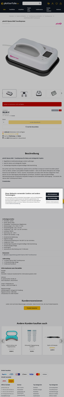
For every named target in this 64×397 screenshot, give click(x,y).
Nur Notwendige (52, 198)
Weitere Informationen (52, 202)
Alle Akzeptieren (52, 194)
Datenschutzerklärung (14, 203)
